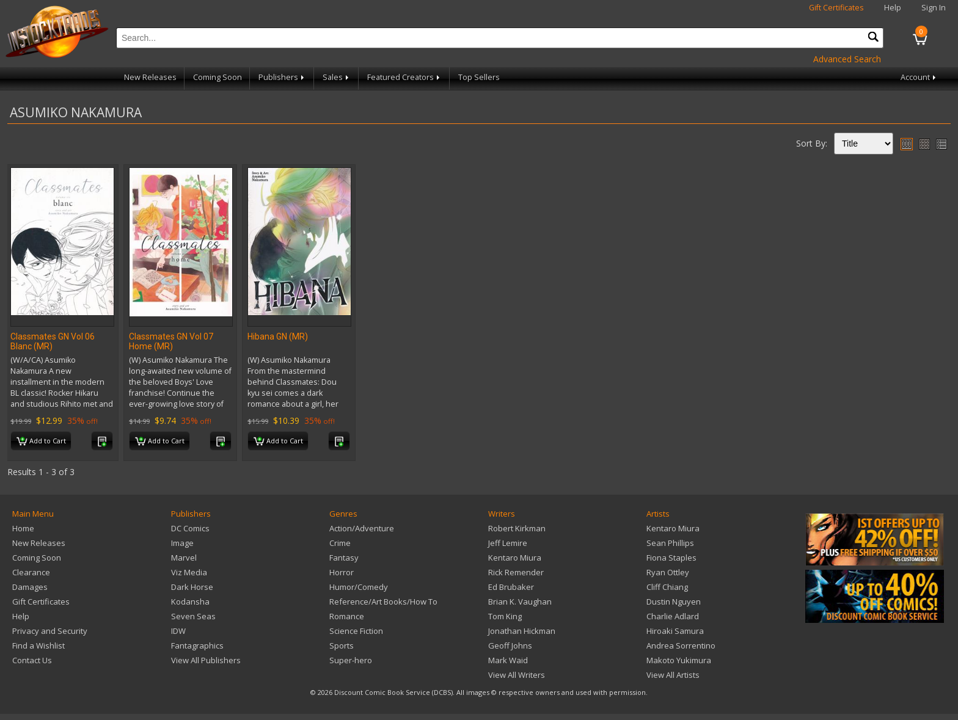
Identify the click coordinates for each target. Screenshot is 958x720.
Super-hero (350, 660)
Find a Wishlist (38, 645)
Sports (341, 645)
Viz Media (189, 572)
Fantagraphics (197, 645)
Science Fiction (356, 630)
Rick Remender (516, 572)
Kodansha (190, 601)
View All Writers (516, 674)
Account (919, 77)
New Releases (150, 77)
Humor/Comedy (358, 586)
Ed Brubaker (511, 586)
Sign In (933, 7)
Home (23, 528)
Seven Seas (193, 616)
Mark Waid (508, 660)
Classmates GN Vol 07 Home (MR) (171, 341)
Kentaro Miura (514, 557)
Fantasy (344, 557)
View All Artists (673, 674)
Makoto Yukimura (678, 660)
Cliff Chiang (667, 586)
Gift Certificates (836, 7)
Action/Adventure (361, 528)
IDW (178, 630)
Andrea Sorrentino (680, 645)
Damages (30, 586)
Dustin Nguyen (673, 601)
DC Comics (190, 528)
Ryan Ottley (667, 572)
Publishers (282, 77)
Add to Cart (41, 441)
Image (182, 542)
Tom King (505, 616)
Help (892, 7)
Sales (337, 77)
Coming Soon (217, 77)
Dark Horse (192, 586)
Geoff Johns (510, 645)
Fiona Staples (671, 557)
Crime (340, 542)
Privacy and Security (49, 630)
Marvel (184, 557)
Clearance (31, 572)
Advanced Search (847, 59)
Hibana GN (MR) (277, 336)
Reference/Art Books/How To (383, 601)
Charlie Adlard (672, 616)
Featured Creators (404, 77)
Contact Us (32, 660)
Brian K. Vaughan (520, 601)
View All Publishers (206, 660)
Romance (346, 616)
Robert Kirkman (517, 528)
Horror (341, 572)
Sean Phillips (670, 542)
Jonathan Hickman (521, 630)
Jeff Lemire (507, 542)
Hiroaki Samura (675, 630)
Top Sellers (479, 77)
